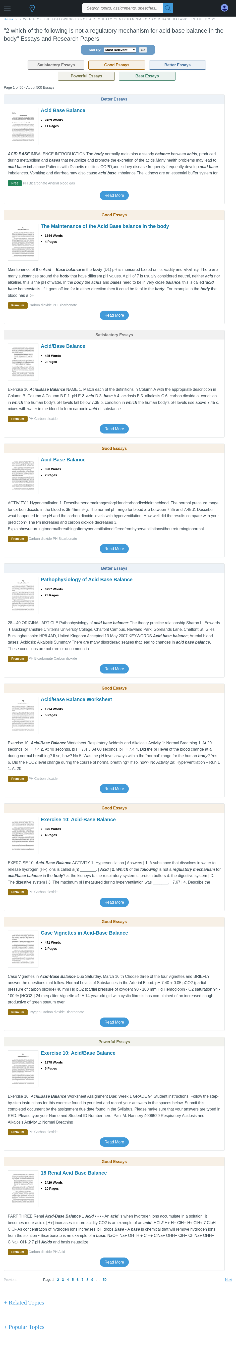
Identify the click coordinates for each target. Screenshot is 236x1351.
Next (228, 1280)
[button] (7, 7)
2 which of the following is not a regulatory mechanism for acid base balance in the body (118, 19)
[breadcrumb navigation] (118, 19)
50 (104, 1280)
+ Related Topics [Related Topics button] (24, 1302)
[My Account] (226, 8)
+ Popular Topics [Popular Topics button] (24, 1327)
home (9, 19)
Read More (114, 195)
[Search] (168, 8)
